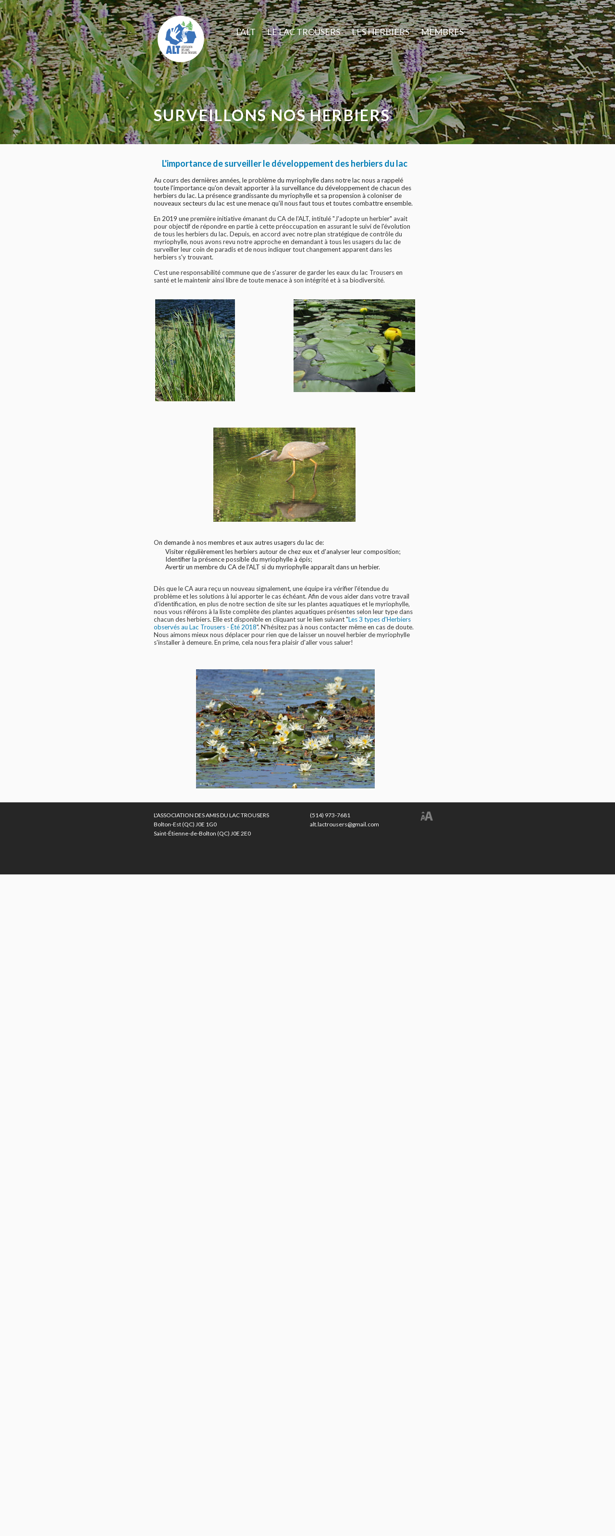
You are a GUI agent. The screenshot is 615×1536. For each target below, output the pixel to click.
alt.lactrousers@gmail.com (344, 824)
